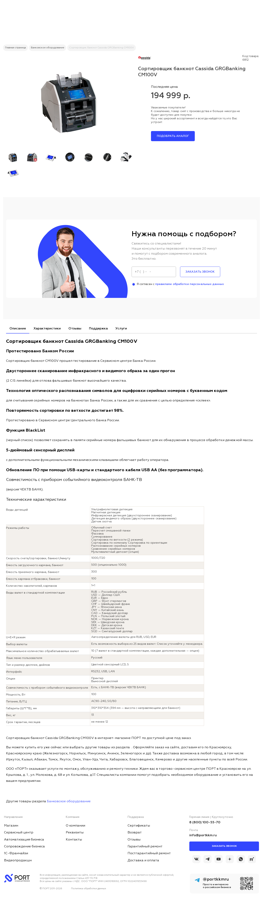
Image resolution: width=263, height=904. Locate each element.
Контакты (74, 839)
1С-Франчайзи (16, 853)
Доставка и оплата (143, 860)
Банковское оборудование (69, 801)
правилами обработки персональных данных (189, 284)
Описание (17, 328)
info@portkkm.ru (203, 835)
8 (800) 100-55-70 (204, 822)
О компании (75, 825)
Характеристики (47, 328)
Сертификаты (139, 825)
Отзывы (74, 328)
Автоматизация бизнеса (24, 839)
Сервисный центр (18, 832)
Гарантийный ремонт (145, 846)
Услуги (121, 328)
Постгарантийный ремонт (149, 853)
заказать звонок (200, 271)
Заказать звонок (224, 846)
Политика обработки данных (88, 888)
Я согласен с (178, 284)
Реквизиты (75, 832)
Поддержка (98, 328)
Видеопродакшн (18, 860)
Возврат (135, 832)
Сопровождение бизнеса (24, 846)
